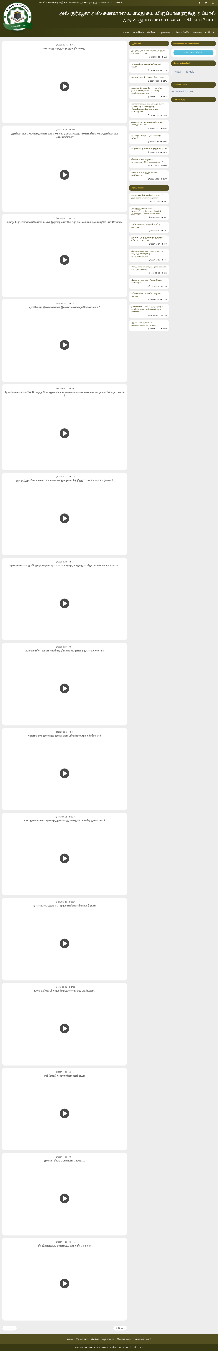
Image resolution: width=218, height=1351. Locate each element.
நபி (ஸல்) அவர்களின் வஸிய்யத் (64, 1075)
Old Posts (120, 1328)
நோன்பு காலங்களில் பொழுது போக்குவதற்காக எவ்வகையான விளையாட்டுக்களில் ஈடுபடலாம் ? (64, 394)
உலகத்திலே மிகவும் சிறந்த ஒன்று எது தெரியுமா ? (64, 990)
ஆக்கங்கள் (166, 32)
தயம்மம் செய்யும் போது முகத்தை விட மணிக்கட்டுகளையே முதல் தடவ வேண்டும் (149, 311)
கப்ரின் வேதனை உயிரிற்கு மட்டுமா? (149, 151)
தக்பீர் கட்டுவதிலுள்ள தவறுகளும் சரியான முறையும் (149, 241)
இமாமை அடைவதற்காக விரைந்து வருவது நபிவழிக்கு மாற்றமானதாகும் (149, 255)
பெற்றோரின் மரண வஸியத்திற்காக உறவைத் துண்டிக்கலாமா (64, 650)
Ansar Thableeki (184, 71)
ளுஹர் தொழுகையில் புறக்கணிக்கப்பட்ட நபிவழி (149, 325)
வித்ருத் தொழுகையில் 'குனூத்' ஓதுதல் (149, 67)
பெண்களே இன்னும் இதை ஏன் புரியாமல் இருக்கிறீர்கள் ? (64, 735)
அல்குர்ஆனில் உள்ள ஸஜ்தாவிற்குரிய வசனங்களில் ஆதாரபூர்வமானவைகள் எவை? (149, 213)
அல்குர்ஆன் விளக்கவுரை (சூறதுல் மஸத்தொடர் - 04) (149, 54)
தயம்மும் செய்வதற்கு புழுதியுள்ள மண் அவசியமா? (149, 125)
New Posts (10, 1328)
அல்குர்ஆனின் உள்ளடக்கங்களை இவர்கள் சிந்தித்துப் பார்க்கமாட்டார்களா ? (64, 480)
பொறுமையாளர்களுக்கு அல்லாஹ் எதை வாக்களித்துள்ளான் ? (64, 820)
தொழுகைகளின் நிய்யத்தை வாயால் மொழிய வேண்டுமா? (149, 270)
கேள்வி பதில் (183, 32)
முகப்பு (126, 32)
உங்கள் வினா (194, 52)
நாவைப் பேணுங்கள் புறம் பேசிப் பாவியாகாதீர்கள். (64, 905)
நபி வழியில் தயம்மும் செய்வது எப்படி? (149, 138)
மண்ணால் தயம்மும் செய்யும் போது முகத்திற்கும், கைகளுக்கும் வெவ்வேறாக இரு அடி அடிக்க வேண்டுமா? (149, 110)
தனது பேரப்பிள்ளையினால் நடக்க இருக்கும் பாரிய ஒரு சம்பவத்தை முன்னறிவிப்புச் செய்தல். (65, 222)
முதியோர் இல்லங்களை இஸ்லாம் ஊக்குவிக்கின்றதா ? (64, 307)
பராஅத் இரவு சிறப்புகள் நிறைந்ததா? (149, 79)
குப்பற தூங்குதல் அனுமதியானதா (64, 48)
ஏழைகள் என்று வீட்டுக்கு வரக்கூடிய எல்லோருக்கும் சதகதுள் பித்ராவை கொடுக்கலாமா (64, 565)
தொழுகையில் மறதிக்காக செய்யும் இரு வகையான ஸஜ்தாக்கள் (149, 198)
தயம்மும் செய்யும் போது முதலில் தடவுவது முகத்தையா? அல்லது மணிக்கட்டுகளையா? (149, 92)
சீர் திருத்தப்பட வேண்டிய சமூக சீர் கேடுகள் (64, 1245)
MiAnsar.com (102, 1347)
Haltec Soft (138, 1347)
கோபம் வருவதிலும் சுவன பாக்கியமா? (149, 176)
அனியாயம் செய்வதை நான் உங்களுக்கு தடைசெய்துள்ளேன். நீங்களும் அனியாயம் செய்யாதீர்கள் (64, 135)
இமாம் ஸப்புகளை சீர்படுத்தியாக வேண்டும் (149, 283)
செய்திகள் (138, 32)
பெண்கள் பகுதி (201, 32)
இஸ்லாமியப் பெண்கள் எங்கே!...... (64, 1160)
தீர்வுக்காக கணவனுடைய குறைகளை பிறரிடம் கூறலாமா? (149, 162)
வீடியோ (152, 32)
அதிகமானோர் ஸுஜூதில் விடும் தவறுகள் (149, 227)
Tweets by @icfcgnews (182, 91)
